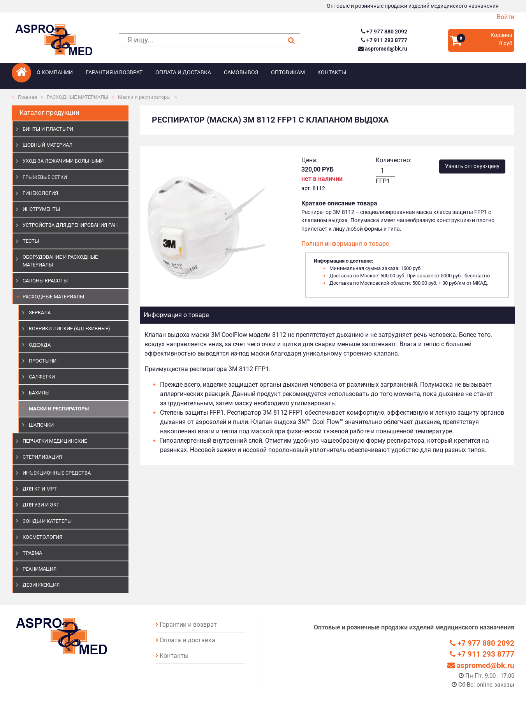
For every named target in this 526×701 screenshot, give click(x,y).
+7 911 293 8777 (384, 40)
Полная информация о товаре (345, 243)
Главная (27, 97)
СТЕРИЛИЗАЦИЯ (42, 457)
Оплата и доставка (183, 72)
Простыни (42, 361)
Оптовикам (288, 72)
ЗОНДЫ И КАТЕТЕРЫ (47, 521)
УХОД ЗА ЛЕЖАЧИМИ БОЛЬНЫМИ (63, 161)
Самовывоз (241, 72)
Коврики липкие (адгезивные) (69, 328)
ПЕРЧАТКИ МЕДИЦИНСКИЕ (55, 441)
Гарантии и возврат (188, 624)
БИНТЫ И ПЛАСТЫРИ (48, 129)
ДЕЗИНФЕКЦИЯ (41, 585)
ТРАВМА (32, 553)
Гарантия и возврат (114, 72)
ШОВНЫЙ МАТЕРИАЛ (47, 145)
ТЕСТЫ (31, 241)
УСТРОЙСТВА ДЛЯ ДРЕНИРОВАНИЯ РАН (70, 225)
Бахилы (39, 393)
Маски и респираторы (144, 97)
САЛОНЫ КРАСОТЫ (45, 281)
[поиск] (209, 40)
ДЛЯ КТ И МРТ (40, 489)
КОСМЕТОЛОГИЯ (42, 537)
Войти (505, 17)
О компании (55, 72)
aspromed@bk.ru (382, 49)
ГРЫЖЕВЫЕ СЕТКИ (45, 177)
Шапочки (41, 425)
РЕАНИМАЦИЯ (39, 569)
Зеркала (40, 312)
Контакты (331, 72)
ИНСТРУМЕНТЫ (41, 209)
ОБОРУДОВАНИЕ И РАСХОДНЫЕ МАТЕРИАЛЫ (60, 260)
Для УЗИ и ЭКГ (41, 505)
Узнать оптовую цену (472, 166)
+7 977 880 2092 (384, 31)
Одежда (40, 345)
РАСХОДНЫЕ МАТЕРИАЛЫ (77, 97)
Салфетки (42, 377)
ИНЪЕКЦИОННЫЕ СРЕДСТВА (57, 473)
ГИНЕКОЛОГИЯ (40, 193)
